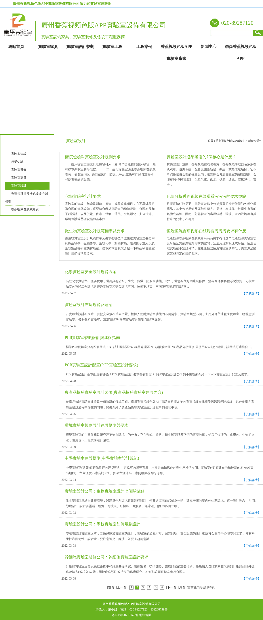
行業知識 (17, 162)
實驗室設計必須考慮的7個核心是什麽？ (201, 157)
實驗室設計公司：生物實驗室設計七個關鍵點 (104, 491)
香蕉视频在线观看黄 (25, 209)
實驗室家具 (19, 177)
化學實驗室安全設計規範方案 (90, 272)
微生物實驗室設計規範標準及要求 (95, 231)
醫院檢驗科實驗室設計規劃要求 (93, 157)
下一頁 (171, 587)
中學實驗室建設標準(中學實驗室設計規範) (102, 458)
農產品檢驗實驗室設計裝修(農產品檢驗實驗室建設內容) (114, 392)
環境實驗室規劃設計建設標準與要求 (96, 425)
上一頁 (121, 587)
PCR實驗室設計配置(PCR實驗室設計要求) (101, 365)
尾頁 (182, 587)
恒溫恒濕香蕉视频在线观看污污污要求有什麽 (206, 231)
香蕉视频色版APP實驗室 (230, 140)
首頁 (111, 587)
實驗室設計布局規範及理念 (88, 304)
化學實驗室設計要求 (83, 196)
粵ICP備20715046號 (125, 615)
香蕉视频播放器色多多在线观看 (26, 197)
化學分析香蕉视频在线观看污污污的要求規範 (206, 196)
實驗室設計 (19, 185)
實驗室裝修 (19, 169)
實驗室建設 (19, 154)
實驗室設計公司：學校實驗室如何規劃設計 (102, 524)
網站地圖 (145, 615)
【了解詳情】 (251, 293)
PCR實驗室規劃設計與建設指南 (92, 337)
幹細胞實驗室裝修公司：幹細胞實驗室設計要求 (106, 557)
